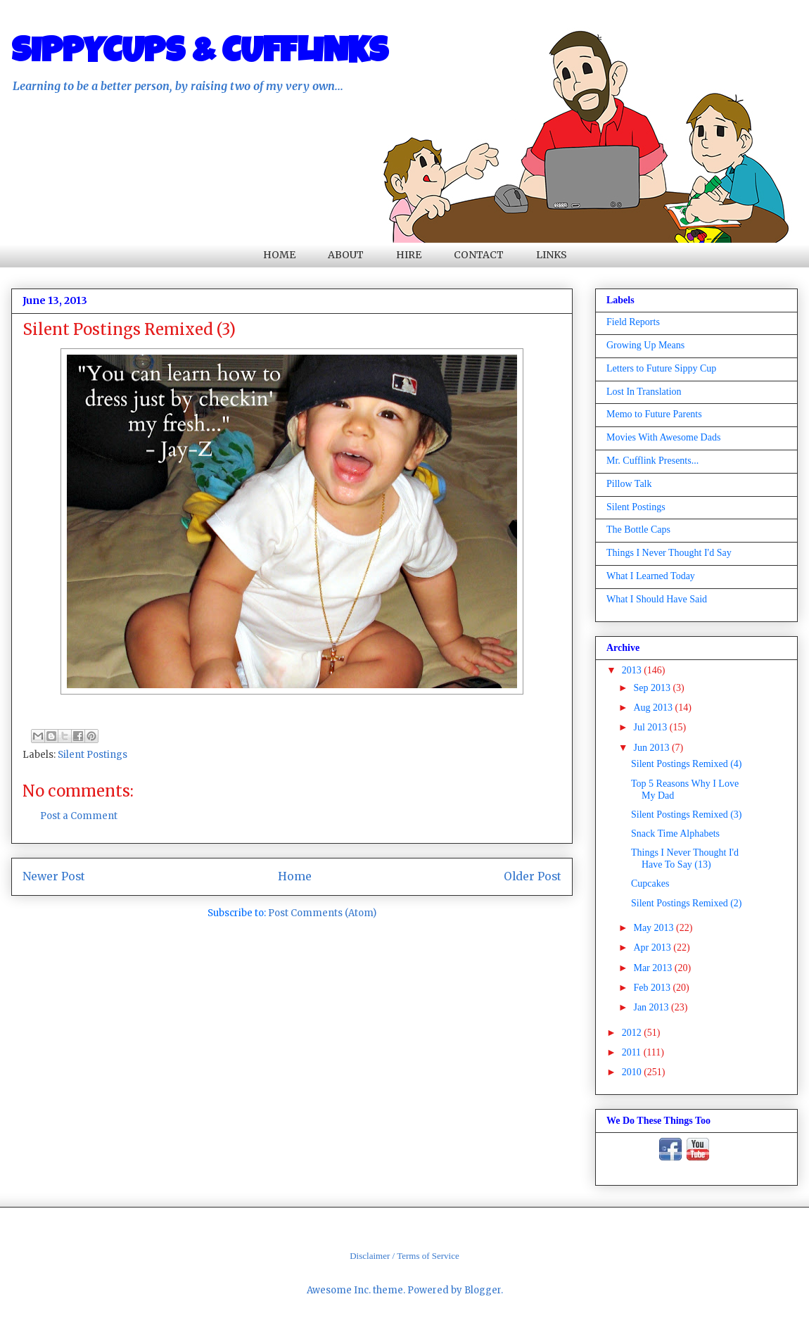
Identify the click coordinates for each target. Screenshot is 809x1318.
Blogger (482, 1290)
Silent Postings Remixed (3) (686, 814)
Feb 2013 (653, 987)
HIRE (408, 254)
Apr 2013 (653, 947)
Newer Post (54, 876)
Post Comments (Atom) (322, 913)
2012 (633, 1032)
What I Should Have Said (656, 599)
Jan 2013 (652, 1007)
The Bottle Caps (638, 529)
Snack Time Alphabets (675, 833)
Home (295, 876)
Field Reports (633, 322)
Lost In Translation (644, 391)
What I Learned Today (650, 576)
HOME (279, 254)
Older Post (532, 876)
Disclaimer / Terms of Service (404, 1255)
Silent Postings (92, 755)
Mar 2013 (653, 968)
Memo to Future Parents (654, 414)
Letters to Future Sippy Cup (661, 368)
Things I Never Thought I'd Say (669, 552)
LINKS (551, 254)
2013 (633, 670)
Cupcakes (650, 883)
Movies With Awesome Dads (663, 437)
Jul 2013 (651, 727)
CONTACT (479, 254)
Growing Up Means (645, 345)
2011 (633, 1052)
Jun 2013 (652, 747)
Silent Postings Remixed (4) (686, 764)
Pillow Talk (629, 484)
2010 (633, 1072)
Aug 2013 (654, 707)
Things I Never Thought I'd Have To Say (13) (685, 858)
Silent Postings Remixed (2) (686, 903)
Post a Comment (78, 816)
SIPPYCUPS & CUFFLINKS (199, 54)
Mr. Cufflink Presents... (652, 460)
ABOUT (346, 254)
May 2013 (654, 928)
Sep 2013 (653, 688)
